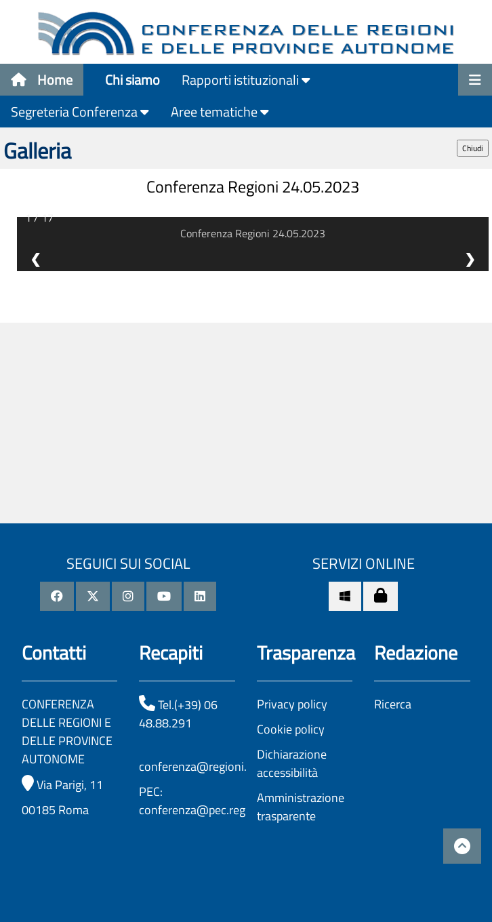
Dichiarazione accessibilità (292, 763)
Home (42, 79)
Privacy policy (292, 704)
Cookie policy (291, 729)
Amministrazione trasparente (300, 806)
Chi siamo (132, 79)
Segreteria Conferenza (80, 111)
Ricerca (392, 704)
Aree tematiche (220, 111)
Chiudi (472, 148)
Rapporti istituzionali (246, 79)
